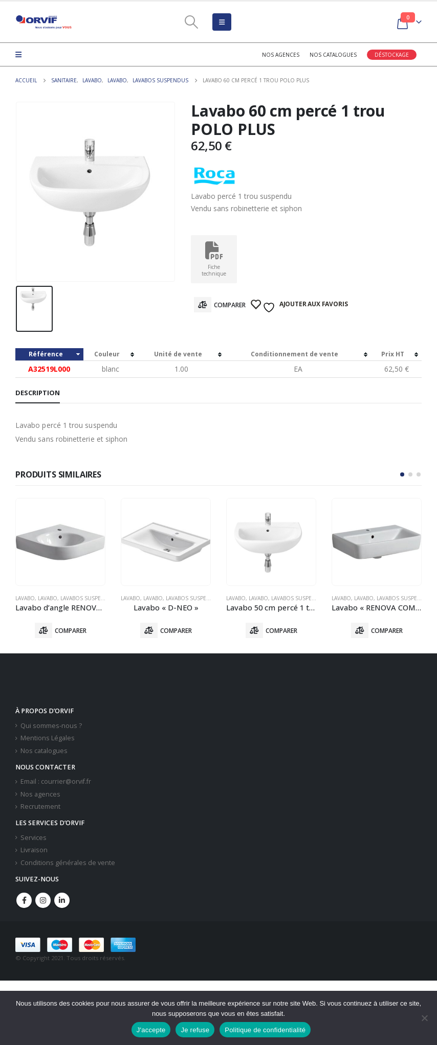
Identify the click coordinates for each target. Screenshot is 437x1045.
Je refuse (195, 1030)
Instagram (43, 900)
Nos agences (280, 54)
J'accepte (151, 1030)
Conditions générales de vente (67, 862)
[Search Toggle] (192, 22)
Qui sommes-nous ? (51, 725)
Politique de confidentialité (265, 1030)
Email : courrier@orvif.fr (55, 782)
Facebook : (24, 900)
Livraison (34, 850)
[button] (402, 474)
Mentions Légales (47, 738)
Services (33, 837)
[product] (60, 541)
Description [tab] (37, 392)
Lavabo (25, 598)
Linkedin (62, 900)
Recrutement (40, 807)
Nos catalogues (333, 54)
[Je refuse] (424, 1018)
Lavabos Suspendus (88, 598)
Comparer (230, 305)
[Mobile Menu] (221, 22)
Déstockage (392, 54)
